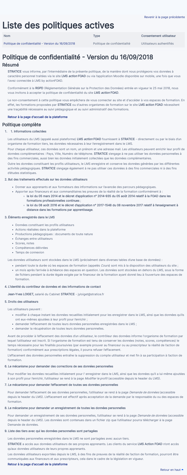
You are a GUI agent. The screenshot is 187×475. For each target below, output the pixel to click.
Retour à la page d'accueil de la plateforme (37, 117)
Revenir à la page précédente (164, 17)
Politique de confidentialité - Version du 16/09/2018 (39, 43)
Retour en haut (171, 470)
